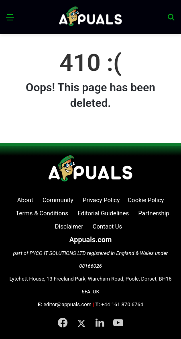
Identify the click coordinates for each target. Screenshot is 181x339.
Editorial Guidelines (103, 213)
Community (58, 200)
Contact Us (107, 226)
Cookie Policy (146, 200)
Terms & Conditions (42, 213)
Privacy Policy (101, 200)
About (25, 200)
